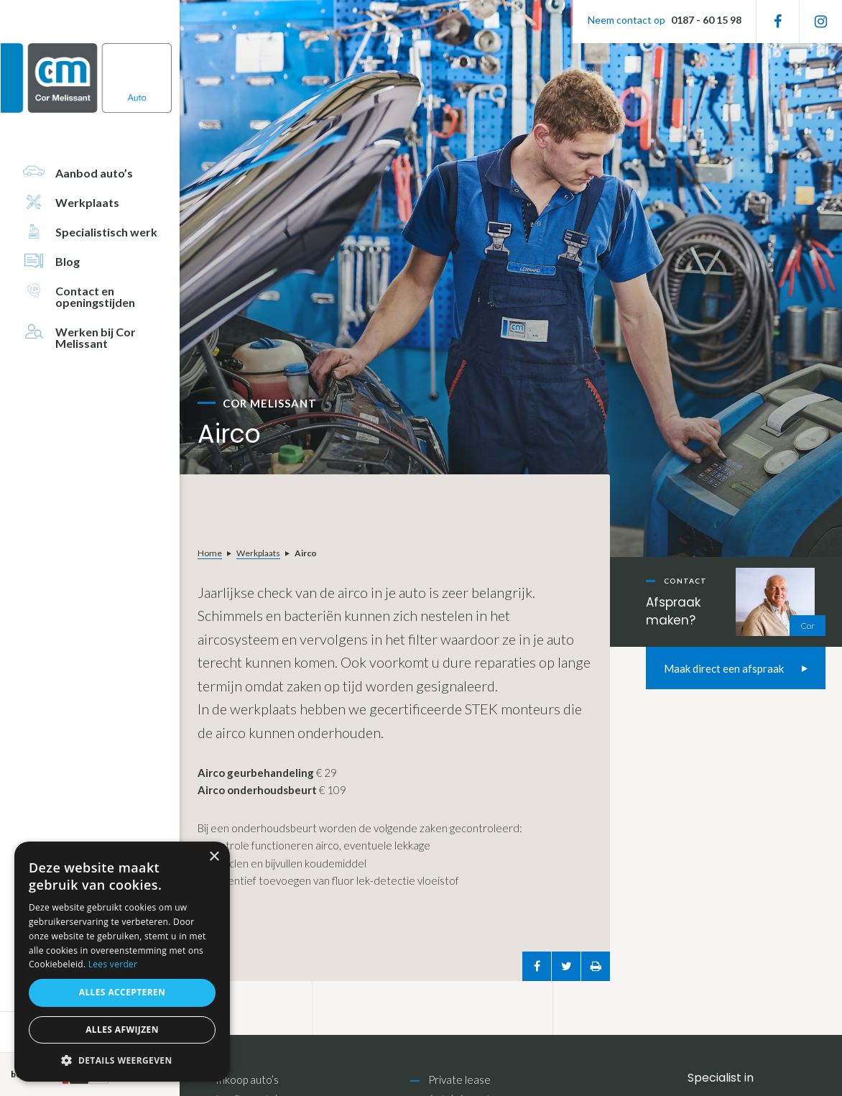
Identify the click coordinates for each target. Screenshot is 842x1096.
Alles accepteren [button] (122, 992)
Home (210, 553)
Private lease (459, 1079)
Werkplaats (258, 553)
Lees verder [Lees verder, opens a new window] (113, 964)
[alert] (122, 962)
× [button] (213, 857)
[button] (122, 1060)
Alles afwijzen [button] (122, 1029)
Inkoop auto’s (247, 1079)
